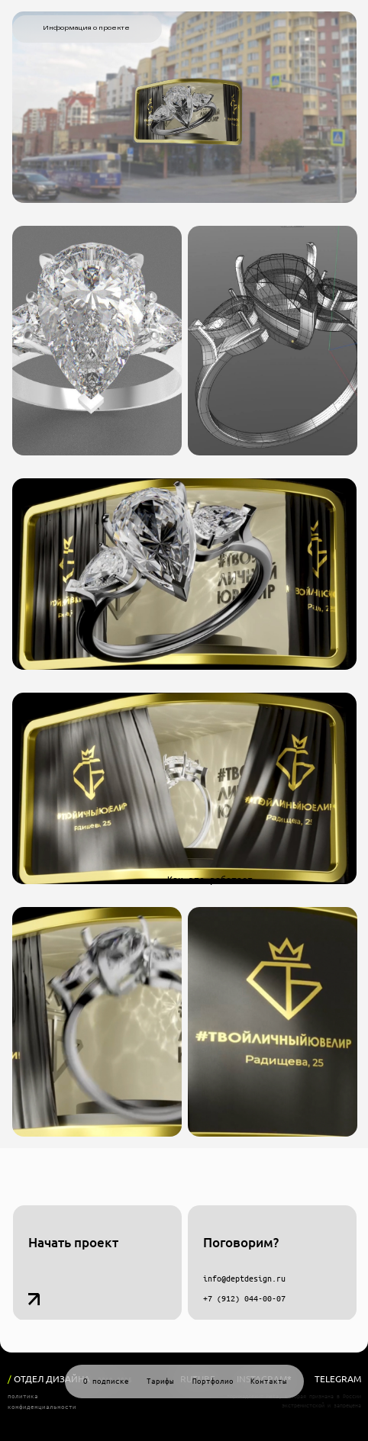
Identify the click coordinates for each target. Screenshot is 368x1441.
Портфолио (213, 1381)
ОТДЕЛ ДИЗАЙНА (49, 1379)
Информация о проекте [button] (86, 28)
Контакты (268, 1381)
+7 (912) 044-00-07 (244, 1298)
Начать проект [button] (73, 1242)
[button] (97, 1262)
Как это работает (210, 879)
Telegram (338, 1379)
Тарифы (160, 1381)
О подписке (106, 1381)
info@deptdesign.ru (244, 1278)
